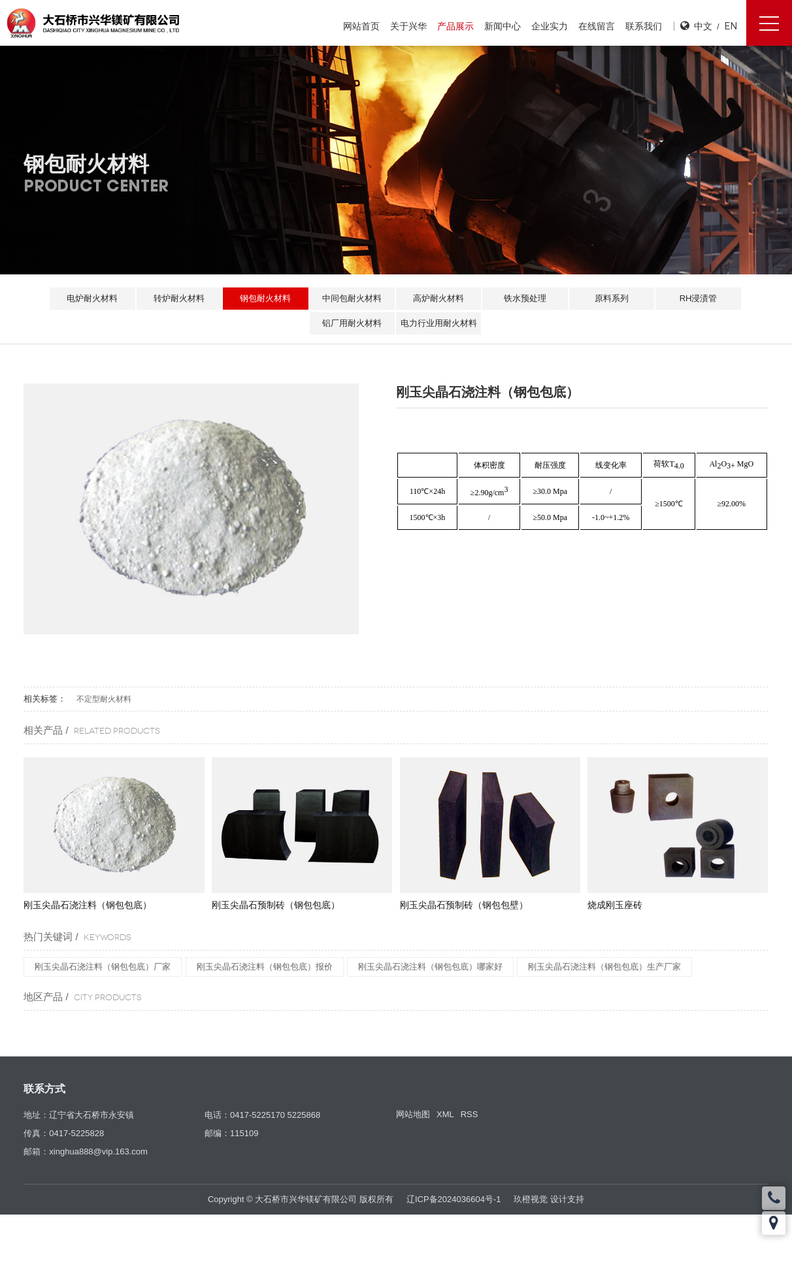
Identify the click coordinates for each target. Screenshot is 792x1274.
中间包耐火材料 (351, 298)
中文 (703, 25)
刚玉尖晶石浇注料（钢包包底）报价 (265, 967)
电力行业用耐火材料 (439, 323)
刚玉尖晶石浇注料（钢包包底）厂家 (103, 967)
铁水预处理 (527, 298)
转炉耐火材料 (175, 298)
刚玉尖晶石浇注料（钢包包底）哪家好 (430, 967)
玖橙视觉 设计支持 (549, 1199)
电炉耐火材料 (87, 298)
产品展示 (455, 26)
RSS (469, 1114)
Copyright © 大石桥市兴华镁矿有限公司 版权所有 (300, 1199)
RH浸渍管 (703, 298)
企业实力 (549, 26)
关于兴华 (407, 26)
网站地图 (413, 1114)
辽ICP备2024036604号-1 (453, 1199)
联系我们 (643, 26)
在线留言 (596, 26)
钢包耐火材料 (263, 298)
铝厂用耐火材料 (351, 323)
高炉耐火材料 (439, 298)
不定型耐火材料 (103, 699)
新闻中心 (502, 26)
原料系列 (615, 298)
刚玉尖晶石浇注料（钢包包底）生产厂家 (604, 967)
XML (445, 1114)
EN (730, 25)
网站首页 (360, 26)
